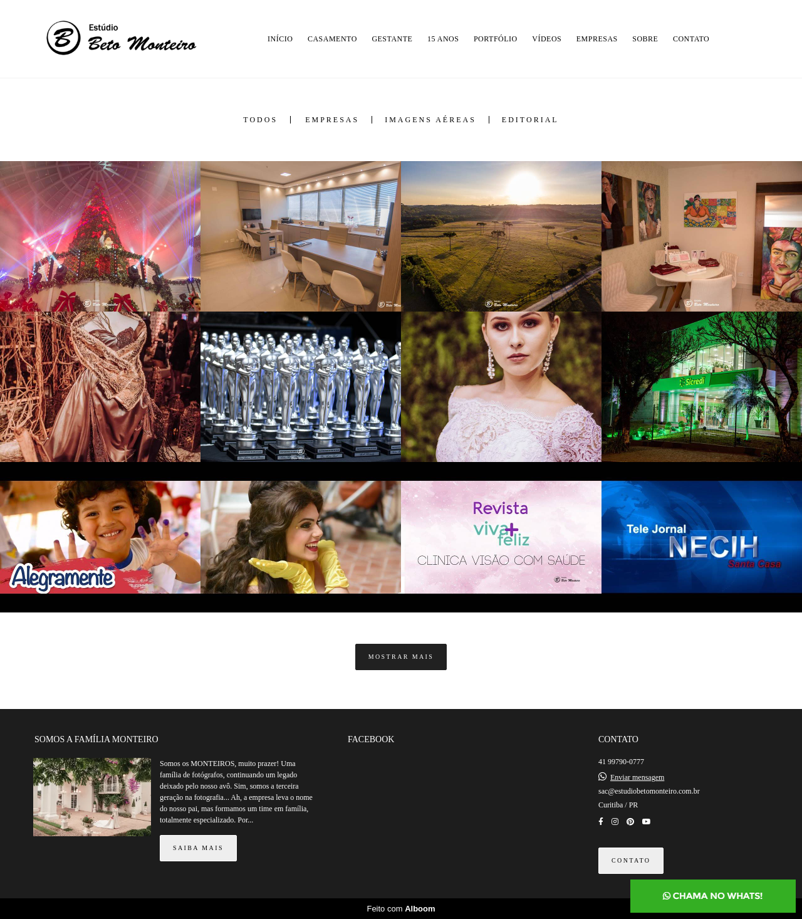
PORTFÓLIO (496, 38)
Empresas (332, 119)
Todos (260, 119)
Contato (631, 860)
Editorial (530, 119)
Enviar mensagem (637, 777)
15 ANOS (443, 38)
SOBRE (645, 38)
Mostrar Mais (401, 656)
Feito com (401, 908)
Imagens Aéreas (430, 119)
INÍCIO (280, 38)
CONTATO (691, 38)
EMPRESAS (597, 38)
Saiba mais (198, 847)
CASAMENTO (332, 38)
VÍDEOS (546, 38)
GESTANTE (392, 38)
